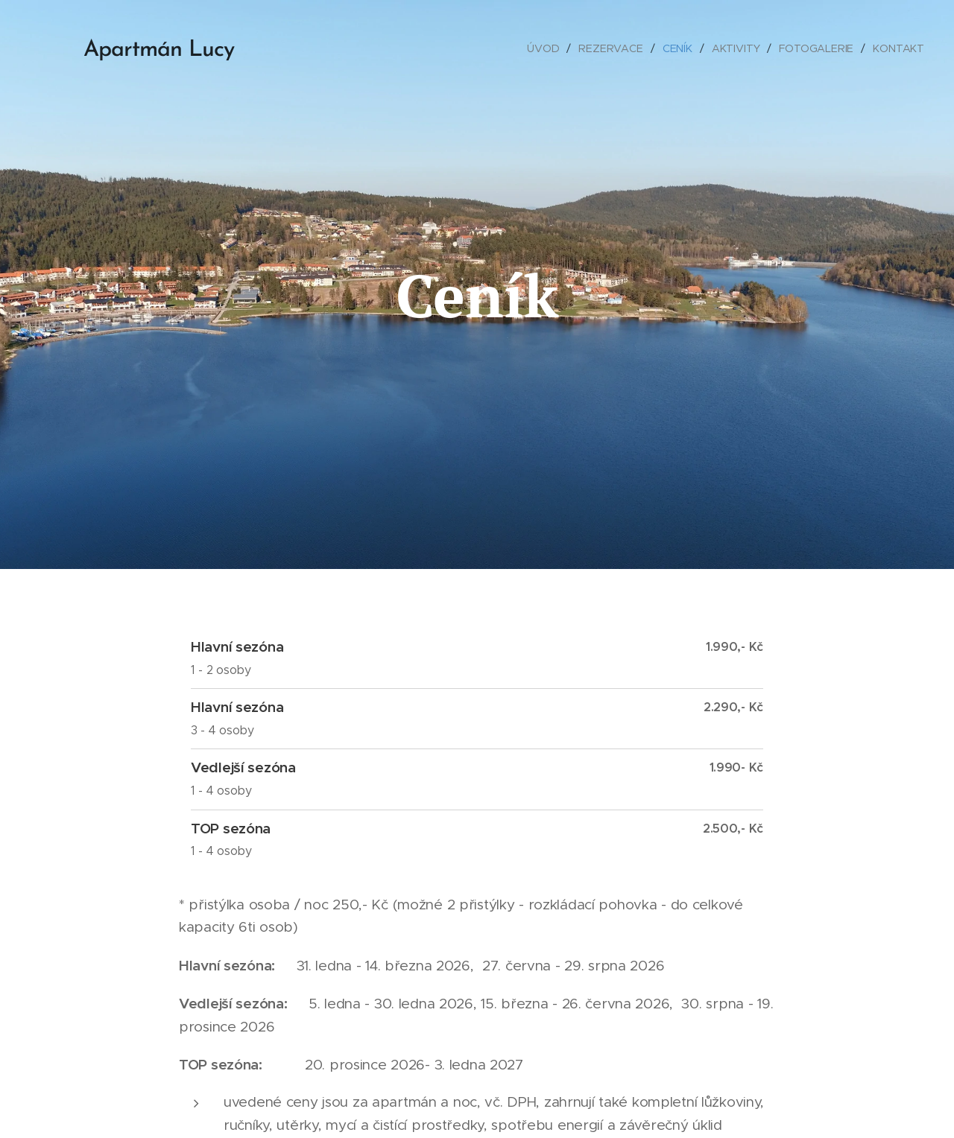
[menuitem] (545, 48)
